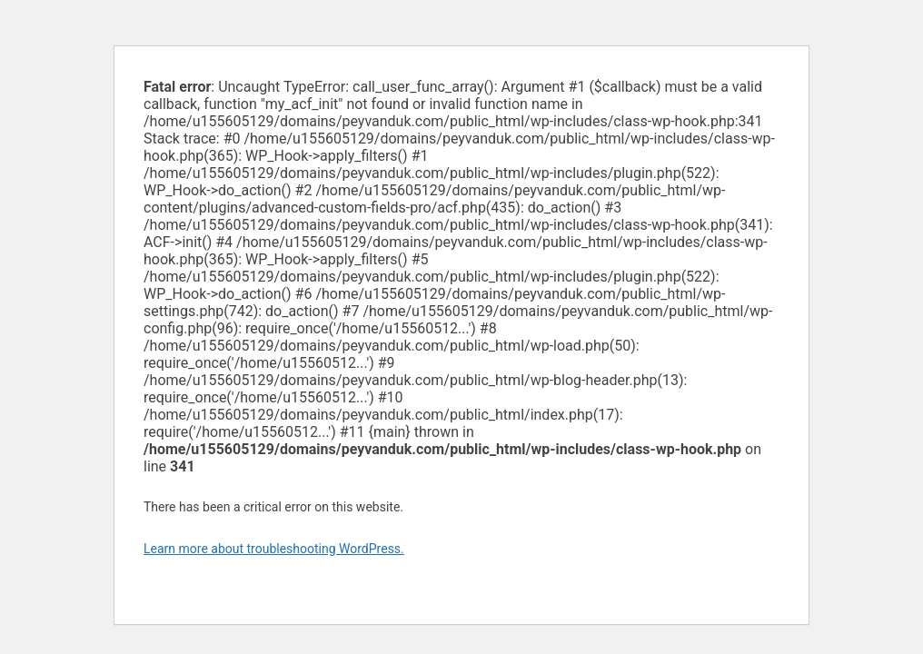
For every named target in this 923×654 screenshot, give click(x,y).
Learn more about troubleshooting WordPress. (274, 548)
